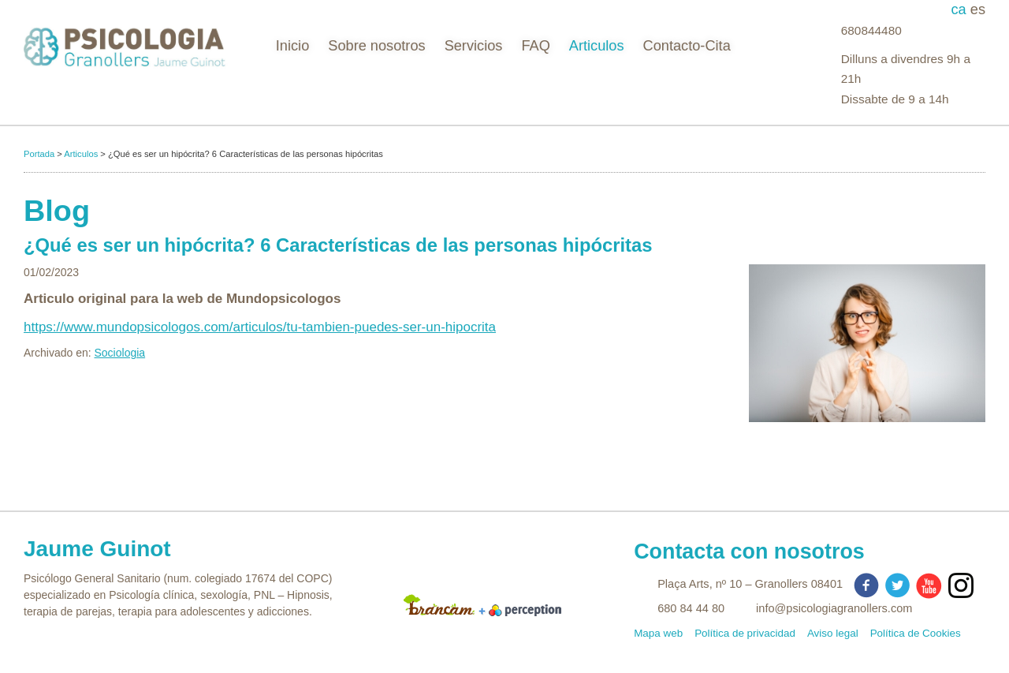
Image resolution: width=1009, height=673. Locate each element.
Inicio (292, 46)
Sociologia (120, 352)
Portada (39, 154)
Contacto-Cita (687, 46)
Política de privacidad (744, 633)
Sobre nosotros (376, 46)
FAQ (535, 46)
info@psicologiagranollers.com (834, 608)
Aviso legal (832, 633)
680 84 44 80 (690, 608)
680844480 (871, 30)
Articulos (596, 46)
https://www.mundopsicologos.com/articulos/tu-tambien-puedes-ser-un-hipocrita (260, 327)
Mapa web (658, 633)
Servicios (474, 46)
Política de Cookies (915, 633)
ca (960, 9)
